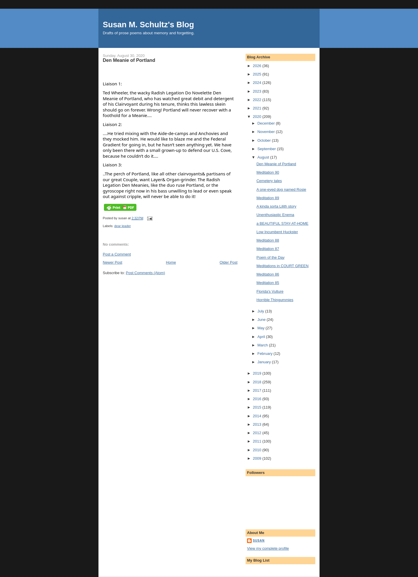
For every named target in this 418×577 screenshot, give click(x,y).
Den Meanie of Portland (276, 164)
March (263, 345)
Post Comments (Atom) (145, 273)
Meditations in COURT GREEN (282, 266)
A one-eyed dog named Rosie (281, 189)
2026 (257, 66)
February (265, 353)
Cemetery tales (269, 181)
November (266, 132)
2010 (257, 450)
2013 (257, 424)
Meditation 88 (267, 240)
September (267, 149)
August (263, 157)
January (264, 362)
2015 (257, 407)
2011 (257, 441)
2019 (257, 373)
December (266, 123)
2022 (257, 100)
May (261, 328)
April (261, 337)
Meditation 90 (267, 172)
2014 (257, 416)
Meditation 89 (267, 198)
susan (259, 540)
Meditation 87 (267, 249)
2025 (257, 74)
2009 (257, 458)
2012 (257, 433)
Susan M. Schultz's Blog (148, 24)
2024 (257, 82)
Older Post (228, 262)
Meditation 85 (267, 283)
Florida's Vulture (269, 291)
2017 (257, 390)
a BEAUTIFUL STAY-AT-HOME (282, 223)
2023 (257, 91)
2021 (257, 108)
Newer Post (112, 262)
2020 (257, 116)
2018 (257, 382)
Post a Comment (117, 254)
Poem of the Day (270, 257)
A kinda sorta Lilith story (276, 206)
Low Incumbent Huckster (277, 232)
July (261, 311)
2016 (257, 399)
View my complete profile (268, 548)
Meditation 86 (267, 274)
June (262, 319)
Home (171, 262)
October (264, 140)
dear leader (122, 226)
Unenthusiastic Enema (275, 215)
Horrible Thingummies (274, 300)
